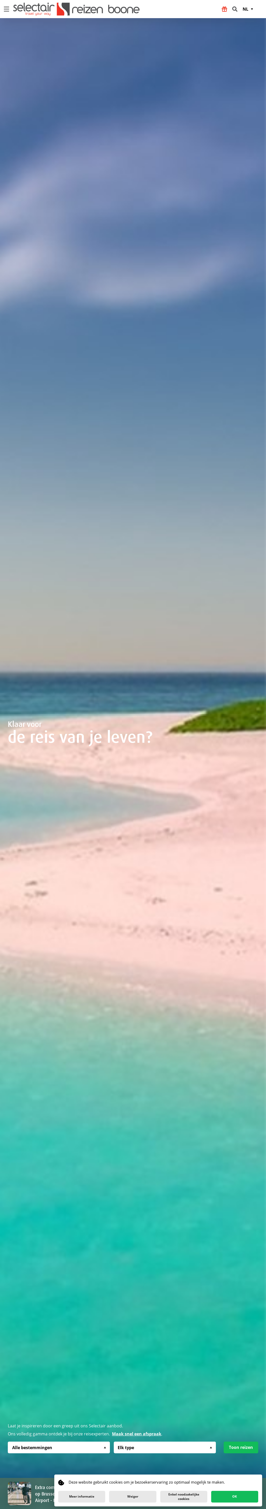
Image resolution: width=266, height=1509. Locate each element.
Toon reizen (241, 1447)
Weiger (132, 1496)
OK (234, 1496)
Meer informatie (81, 1496)
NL (245, 9)
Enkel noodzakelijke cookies (183, 1496)
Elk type (126, 1447)
